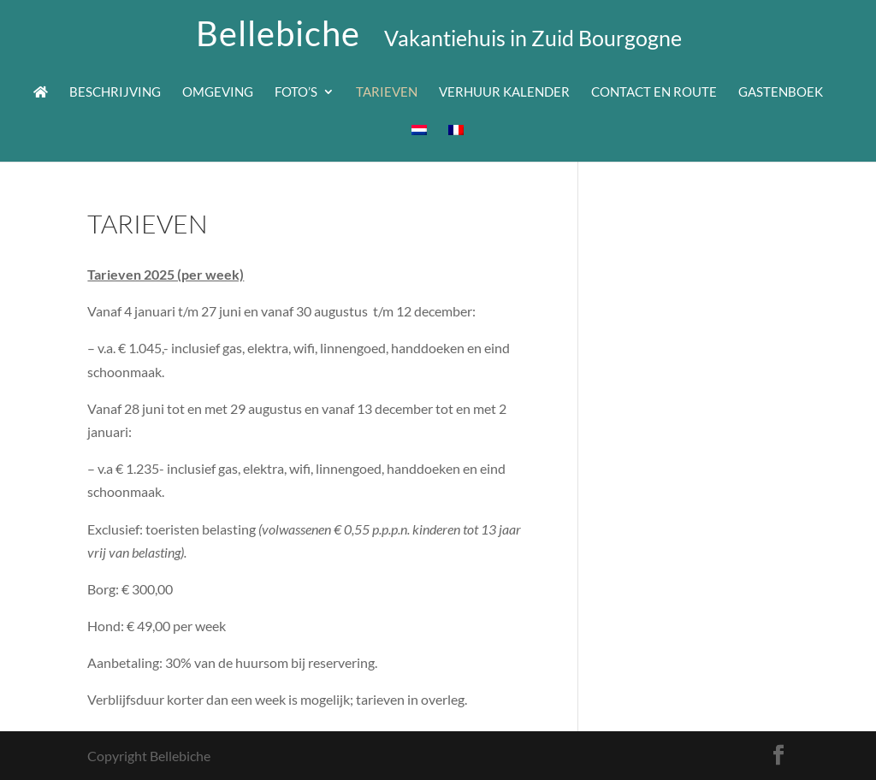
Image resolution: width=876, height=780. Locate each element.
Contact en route (654, 92)
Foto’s (296, 92)
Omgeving (217, 92)
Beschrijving (115, 92)
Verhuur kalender (504, 92)
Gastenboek (780, 92)
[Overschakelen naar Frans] (456, 143)
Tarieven (386, 92)
